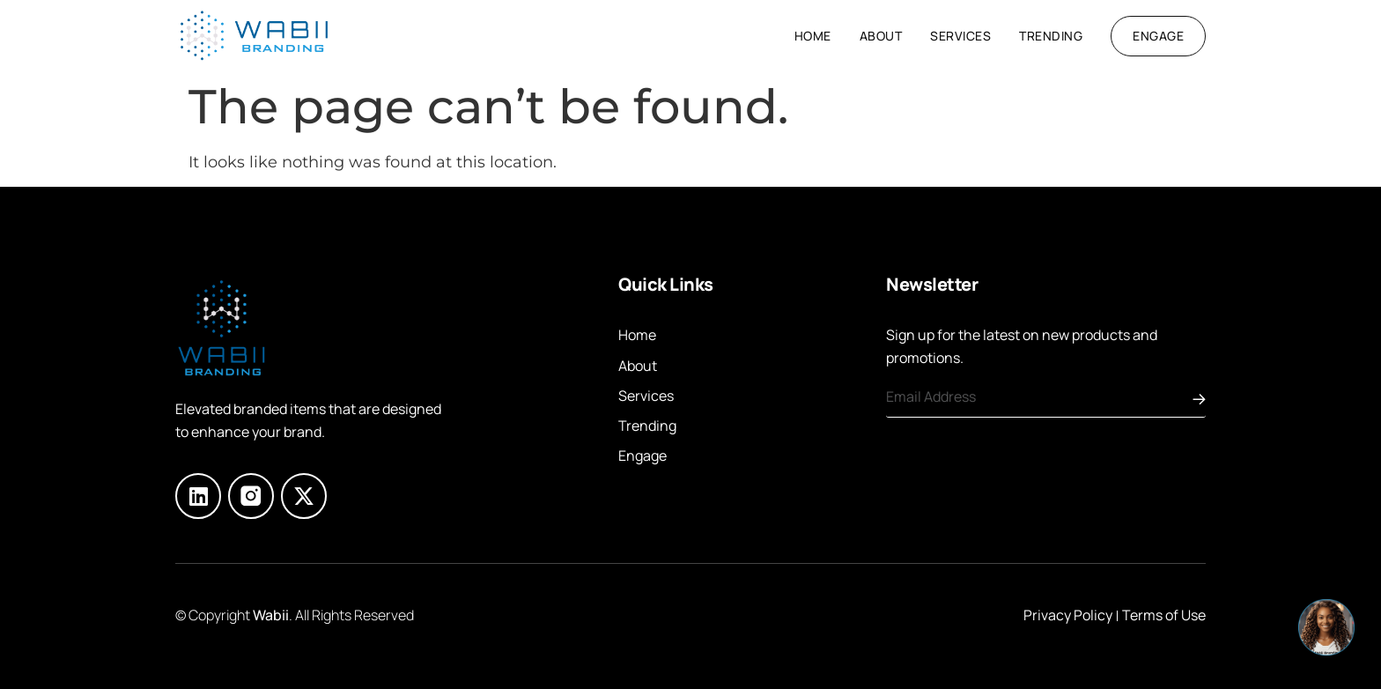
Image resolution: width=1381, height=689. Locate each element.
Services (960, 35)
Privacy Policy (1067, 615)
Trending (1050, 35)
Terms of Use (1164, 615)
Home (812, 35)
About (881, 35)
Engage (642, 455)
